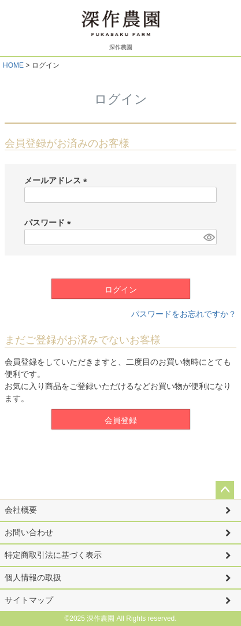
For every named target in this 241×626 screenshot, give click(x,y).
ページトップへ (225, 490)
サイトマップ (29, 600)
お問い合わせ (29, 532)
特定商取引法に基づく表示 (53, 555)
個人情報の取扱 (33, 577)
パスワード (49, 222)
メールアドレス (57, 180)
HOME (13, 65)
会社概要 (21, 509)
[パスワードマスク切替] (208, 237)
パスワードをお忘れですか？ (183, 313)
